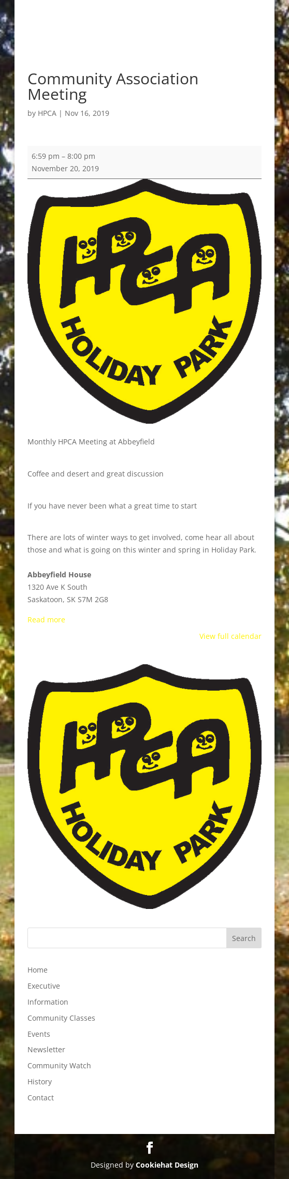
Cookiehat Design (167, 1165)
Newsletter (46, 1049)
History (39, 1081)
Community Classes (61, 1018)
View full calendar (230, 636)
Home (37, 970)
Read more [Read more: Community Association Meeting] (46, 619)
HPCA (47, 113)
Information (47, 1002)
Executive (43, 986)
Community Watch (59, 1065)
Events (38, 1034)
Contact (40, 1097)
